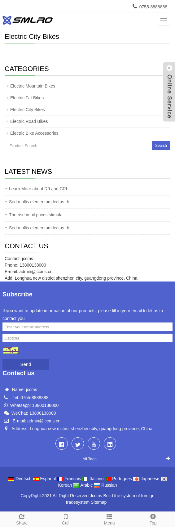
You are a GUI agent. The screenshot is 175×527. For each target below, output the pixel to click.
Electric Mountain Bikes (32, 85)
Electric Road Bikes (29, 121)
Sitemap (99, 502)
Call (65, 518)
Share (22, 518)
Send (25, 364)
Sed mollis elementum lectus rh (39, 201)
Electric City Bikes (27, 109)
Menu (109, 518)
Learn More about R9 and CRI (38, 188)
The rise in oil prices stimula (36, 214)
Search (161, 145)
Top (153, 518)
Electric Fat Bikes (27, 97)
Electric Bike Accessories (34, 133)
